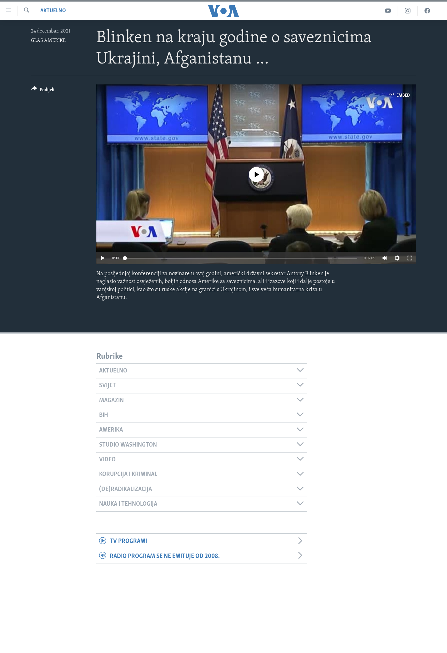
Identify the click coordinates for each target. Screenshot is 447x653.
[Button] (42, 90)
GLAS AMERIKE (48, 40)
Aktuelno (53, 11)
